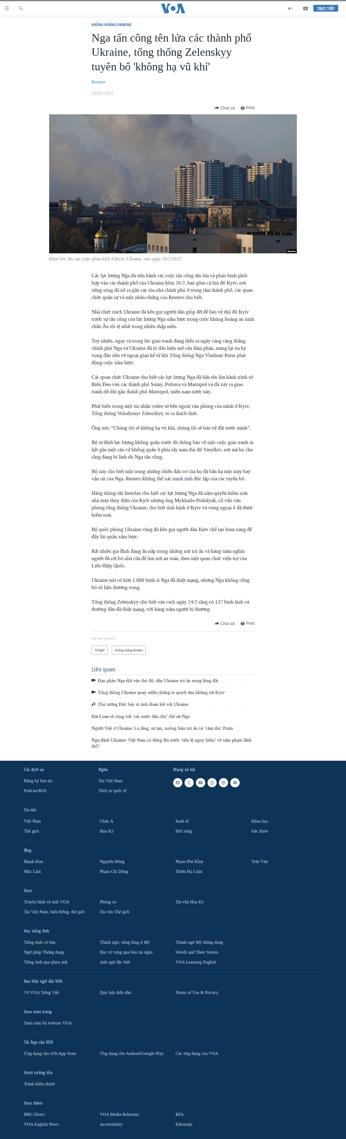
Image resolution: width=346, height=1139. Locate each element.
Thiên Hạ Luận (189, 871)
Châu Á (106, 821)
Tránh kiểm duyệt (39, 1084)
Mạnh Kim (33, 861)
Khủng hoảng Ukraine (111, 24)
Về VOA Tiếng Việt (41, 992)
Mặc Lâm (32, 871)
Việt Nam (32, 821)
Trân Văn (259, 861)
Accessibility (111, 1124)
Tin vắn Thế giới (114, 912)
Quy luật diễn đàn (115, 992)
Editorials (184, 1124)
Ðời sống (184, 831)
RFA (180, 1114)
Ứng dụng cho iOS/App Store (50, 1053)
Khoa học (259, 821)
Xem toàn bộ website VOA (48, 1023)
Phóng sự (108, 902)
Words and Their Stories (197, 952)
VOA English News (41, 1124)
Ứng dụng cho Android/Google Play (131, 1053)
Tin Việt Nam (111, 781)
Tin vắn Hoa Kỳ (190, 902)
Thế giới (31, 831)
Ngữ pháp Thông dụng (44, 952)
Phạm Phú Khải (189, 861)
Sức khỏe (259, 831)
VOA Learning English (196, 962)
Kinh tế (182, 821)
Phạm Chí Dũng (114, 871)
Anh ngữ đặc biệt (115, 962)
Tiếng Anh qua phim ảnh (46, 962)
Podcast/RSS (35, 791)
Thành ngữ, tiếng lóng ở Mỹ (125, 942)
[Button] (225, 108)
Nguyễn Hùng (112, 861)
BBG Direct (34, 1114)
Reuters (98, 82)
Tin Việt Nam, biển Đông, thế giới (54, 912)
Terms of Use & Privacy (197, 992)
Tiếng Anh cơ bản (39, 942)
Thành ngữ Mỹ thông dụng (199, 942)
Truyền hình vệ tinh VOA (46, 902)
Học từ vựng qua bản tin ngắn (126, 952)
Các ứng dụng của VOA (197, 1053)
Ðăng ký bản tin (38, 781)
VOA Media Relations (119, 1114)
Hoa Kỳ (107, 831)
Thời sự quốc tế (112, 791)
